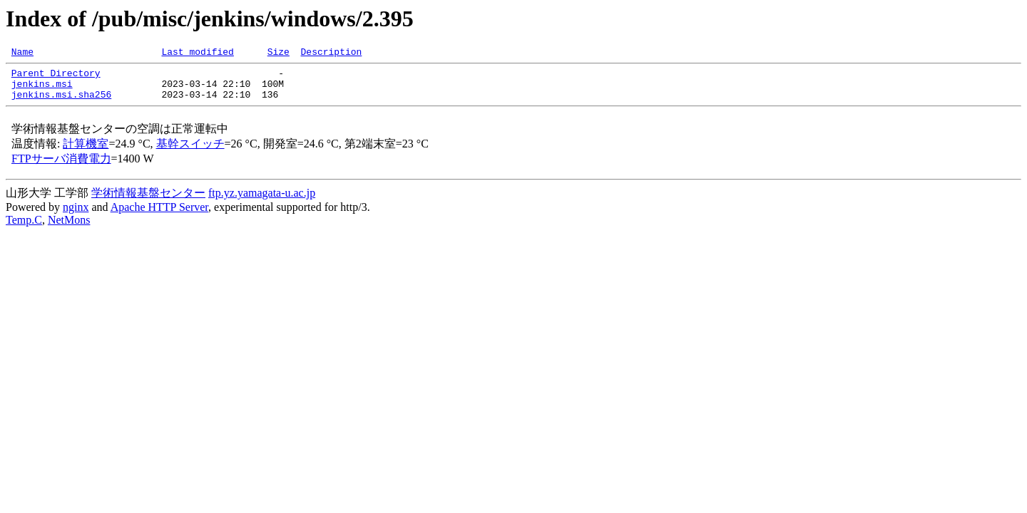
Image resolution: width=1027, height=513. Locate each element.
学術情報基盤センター (148, 201)
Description (331, 53)
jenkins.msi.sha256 (61, 102)
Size (278, 53)
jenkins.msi (42, 89)
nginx (75, 215)
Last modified (197, 53)
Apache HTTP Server (159, 215)
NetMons (69, 228)
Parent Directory (56, 77)
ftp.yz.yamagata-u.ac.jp (261, 201)
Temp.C (24, 228)
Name (22, 53)
